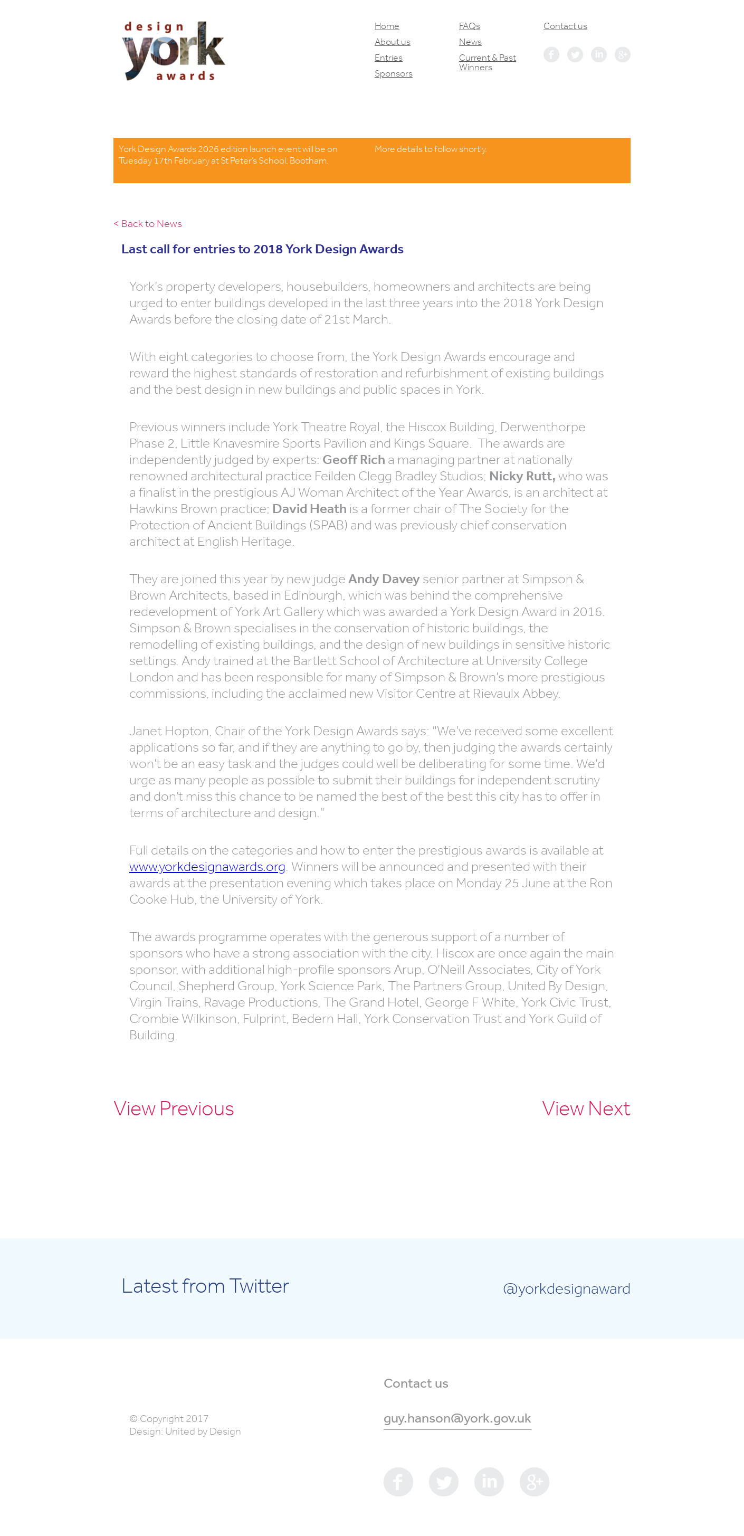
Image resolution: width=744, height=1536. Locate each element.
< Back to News (147, 223)
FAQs (469, 26)
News (470, 42)
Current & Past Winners (487, 62)
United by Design (203, 1431)
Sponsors (394, 73)
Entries (389, 57)
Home (387, 26)
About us (393, 42)
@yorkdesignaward (567, 1287)
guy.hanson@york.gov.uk (457, 1417)
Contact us (565, 26)
